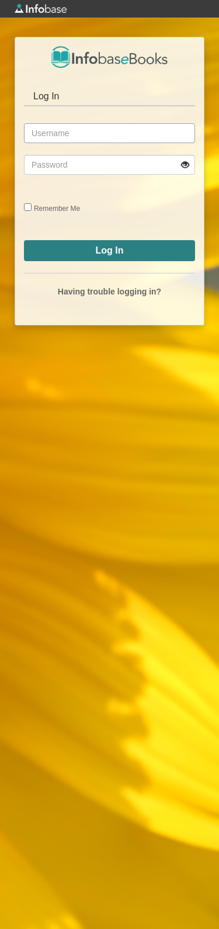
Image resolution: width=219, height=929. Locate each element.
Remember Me (57, 208)
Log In (46, 96)
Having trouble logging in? (109, 291)
